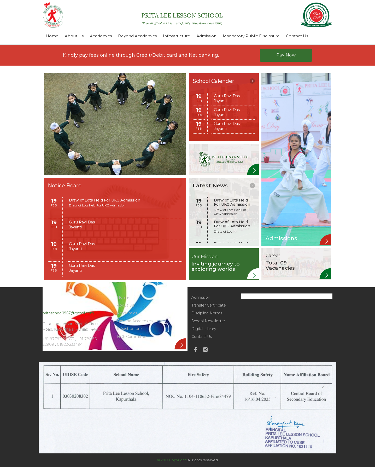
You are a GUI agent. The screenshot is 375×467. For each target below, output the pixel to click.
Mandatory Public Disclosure (251, 35)
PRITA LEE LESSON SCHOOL (182, 18)
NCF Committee (132, 336)
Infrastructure (176, 35)
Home (52, 35)
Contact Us (297, 35)
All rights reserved (203, 460)
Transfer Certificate (208, 305)
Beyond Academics (137, 35)
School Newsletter (208, 321)
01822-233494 (70, 344)
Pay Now (286, 55)
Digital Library (203, 328)
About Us (74, 35)
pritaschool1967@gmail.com (68, 313)
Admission (206, 35)
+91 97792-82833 (59, 339)
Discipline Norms (206, 313)
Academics (101, 35)
